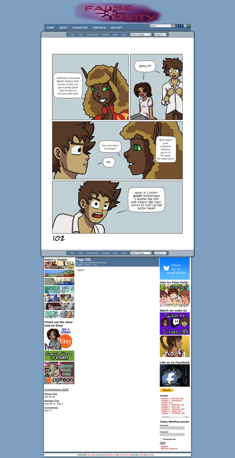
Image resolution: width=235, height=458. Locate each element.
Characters (80, 27)
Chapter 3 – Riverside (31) (172, 405)
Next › (115, 34)
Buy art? (116, 27)
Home (50, 27)
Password (164, 432)
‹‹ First (71, 34)
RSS (141, 455)
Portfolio (99, 27)
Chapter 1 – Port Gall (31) (172, 399)
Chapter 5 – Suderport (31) (172, 409)
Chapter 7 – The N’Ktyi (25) (173, 413)
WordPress (111, 455)
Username (164, 425)
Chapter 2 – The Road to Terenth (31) (171, 402)
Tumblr (178, 26)
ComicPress (124, 455)
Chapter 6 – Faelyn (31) (171, 411)
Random (106, 34)
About (63, 27)
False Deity (117, 9)
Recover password (169, 449)
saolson (82, 263)
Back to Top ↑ (149, 455)
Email (189, 26)
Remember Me (168, 439)
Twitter (185, 26)
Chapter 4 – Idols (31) (170, 407)
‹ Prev (80, 34)
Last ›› (124, 34)
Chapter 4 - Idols (90, 265)
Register (164, 447)
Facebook (181, 26)
